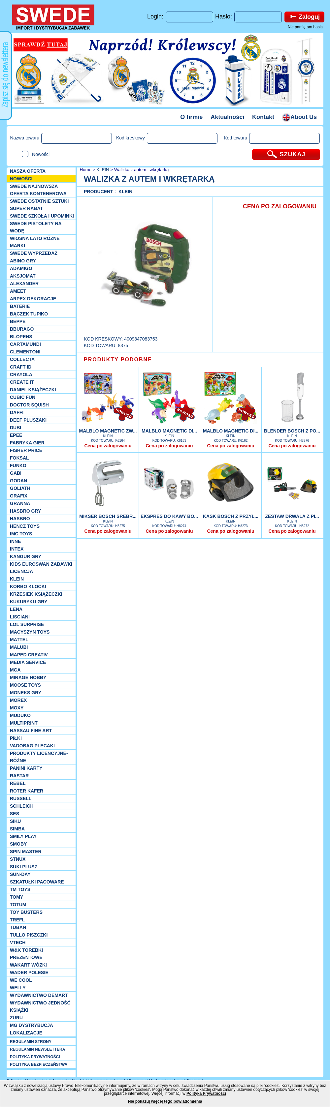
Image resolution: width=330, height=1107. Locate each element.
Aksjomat (23, 276)
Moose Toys (25, 685)
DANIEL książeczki (33, 389)
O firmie (191, 117)
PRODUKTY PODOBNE (118, 359)
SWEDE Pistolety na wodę (35, 227)
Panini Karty (26, 768)
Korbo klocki (28, 586)
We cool (21, 980)
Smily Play (23, 836)
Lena (16, 609)
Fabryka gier (27, 442)
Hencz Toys (25, 526)
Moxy (16, 707)
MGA (15, 670)
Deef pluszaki (28, 420)
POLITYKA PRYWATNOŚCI (35, 1057)
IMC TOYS (21, 533)
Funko (18, 465)
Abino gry (23, 260)
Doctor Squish (29, 404)
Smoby (18, 844)
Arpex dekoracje (33, 298)
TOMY (16, 897)
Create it (22, 382)
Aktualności (227, 117)
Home (85, 169)
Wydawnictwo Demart (39, 995)
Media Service (28, 662)
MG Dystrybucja (31, 1025)
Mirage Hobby (28, 677)
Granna (20, 503)
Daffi (16, 412)
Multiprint (24, 723)
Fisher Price (26, 450)
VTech (17, 942)
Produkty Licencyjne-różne (39, 757)
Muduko (20, 715)
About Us (299, 117)
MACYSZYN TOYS (30, 632)
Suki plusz (23, 866)
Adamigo (21, 268)
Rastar (19, 775)
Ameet (18, 291)
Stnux (17, 859)
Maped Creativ (29, 654)
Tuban (18, 927)
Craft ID (20, 367)
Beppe (17, 321)
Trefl (17, 919)
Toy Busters (26, 912)
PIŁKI (16, 738)
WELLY (18, 987)
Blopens (21, 336)
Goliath (20, 488)
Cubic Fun (22, 397)
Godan (18, 480)
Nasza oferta (28, 171)
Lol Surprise (27, 624)
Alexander (24, 283)
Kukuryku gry (28, 601)
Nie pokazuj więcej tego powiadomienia (165, 1101)
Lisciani (20, 616)
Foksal (19, 458)
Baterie (20, 306)
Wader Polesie (29, 972)
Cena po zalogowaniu (107, 445)
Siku (15, 821)
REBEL (17, 783)
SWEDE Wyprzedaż (33, 253)
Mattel (19, 639)
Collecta (22, 359)
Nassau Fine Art (31, 730)
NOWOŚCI (21, 178)
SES (14, 813)
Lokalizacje (26, 1032)
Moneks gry (25, 692)
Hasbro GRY (25, 511)
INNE (15, 541)
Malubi (19, 647)
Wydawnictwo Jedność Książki (40, 1006)
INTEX (16, 549)
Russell (20, 798)
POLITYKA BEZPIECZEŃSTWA (38, 1064)
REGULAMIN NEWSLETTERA (37, 1049)
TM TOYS (20, 889)
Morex (18, 700)
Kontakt (263, 117)
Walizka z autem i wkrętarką (141, 169)
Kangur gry (25, 556)
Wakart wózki (28, 965)
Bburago (22, 329)
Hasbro (20, 518)
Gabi (15, 473)
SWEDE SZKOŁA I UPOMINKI (42, 216)
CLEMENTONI (25, 351)
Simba (17, 828)
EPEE (16, 435)
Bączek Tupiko (29, 313)
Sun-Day (20, 874)
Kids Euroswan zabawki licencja (41, 567)
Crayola (21, 374)
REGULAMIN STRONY (30, 1041)
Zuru (16, 1017)
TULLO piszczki (29, 935)
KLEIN (17, 579)
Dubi (15, 427)
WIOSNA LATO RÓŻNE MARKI (35, 242)
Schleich (22, 806)
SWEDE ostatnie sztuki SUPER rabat (39, 204)
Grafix (18, 495)
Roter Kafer (26, 790)
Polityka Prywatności (206, 1093)
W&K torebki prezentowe (26, 953)
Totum (18, 904)
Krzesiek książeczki (36, 594)
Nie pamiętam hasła (305, 27)
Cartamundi (25, 344)
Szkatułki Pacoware (37, 881)
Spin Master (26, 851)
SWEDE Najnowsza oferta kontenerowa (38, 190)
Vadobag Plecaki (32, 745)
